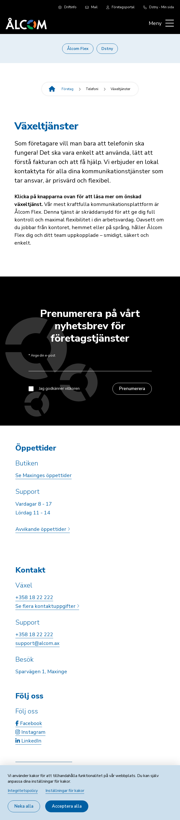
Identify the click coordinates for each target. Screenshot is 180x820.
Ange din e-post (42, 355)
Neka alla (23, 806)
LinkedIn (28, 740)
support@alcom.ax (37, 643)
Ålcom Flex (78, 48)
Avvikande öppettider (42, 529)
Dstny (107, 48)
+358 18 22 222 (34, 597)
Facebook (28, 723)
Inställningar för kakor (64, 790)
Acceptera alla (67, 806)
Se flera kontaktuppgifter (47, 606)
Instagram (30, 732)
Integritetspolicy (23, 790)
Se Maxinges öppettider (43, 475)
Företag (67, 89)
